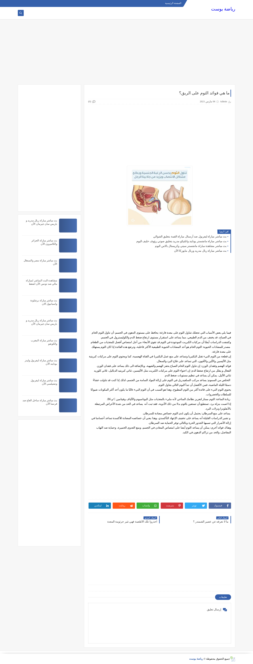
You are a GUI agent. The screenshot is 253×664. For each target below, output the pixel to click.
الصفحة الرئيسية (173, 3)
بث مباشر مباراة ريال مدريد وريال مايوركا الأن (200, 250)
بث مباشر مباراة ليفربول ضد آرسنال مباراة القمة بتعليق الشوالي (190, 236)
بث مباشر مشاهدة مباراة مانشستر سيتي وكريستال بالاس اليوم (191, 246)
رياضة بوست (223, 9)
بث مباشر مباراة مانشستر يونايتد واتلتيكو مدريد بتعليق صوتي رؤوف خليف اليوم (181, 241)
